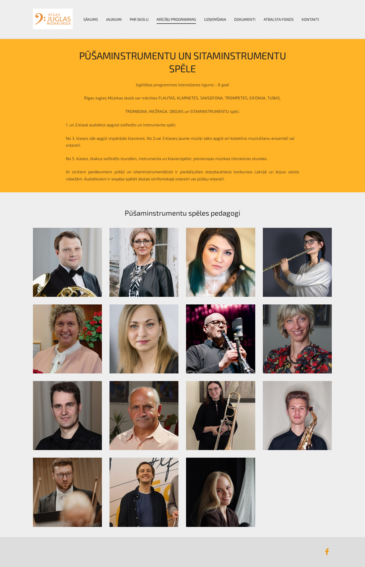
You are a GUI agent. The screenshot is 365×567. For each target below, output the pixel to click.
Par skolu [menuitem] (139, 19)
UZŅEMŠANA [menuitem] (215, 19)
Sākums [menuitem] (90, 19)
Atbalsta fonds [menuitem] (279, 19)
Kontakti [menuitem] (310, 19)
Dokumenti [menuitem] (245, 19)
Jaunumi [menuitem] (114, 19)
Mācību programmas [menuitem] (176, 19)
